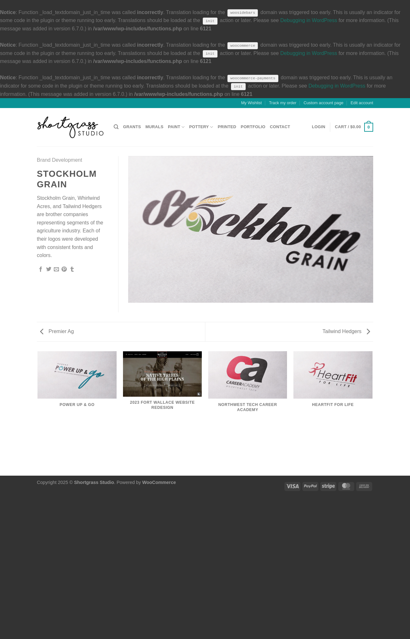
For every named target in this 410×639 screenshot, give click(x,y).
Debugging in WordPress (308, 20)
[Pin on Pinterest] (64, 269)
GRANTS (132, 126)
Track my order (283, 102)
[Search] (116, 127)
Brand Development (59, 160)
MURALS (154, 126)
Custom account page (324, 102)
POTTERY (201, 127)
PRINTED (227, 126)
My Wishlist (251, 102)
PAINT (176, 127)
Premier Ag (57, 331)
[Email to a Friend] (56, 269)
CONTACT (280, 126)
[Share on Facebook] (40, 269)
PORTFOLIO (253, 126)
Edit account (362, 102)
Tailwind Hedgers (346, 331)
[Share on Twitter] (48, 269)
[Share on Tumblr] (72, 269)
